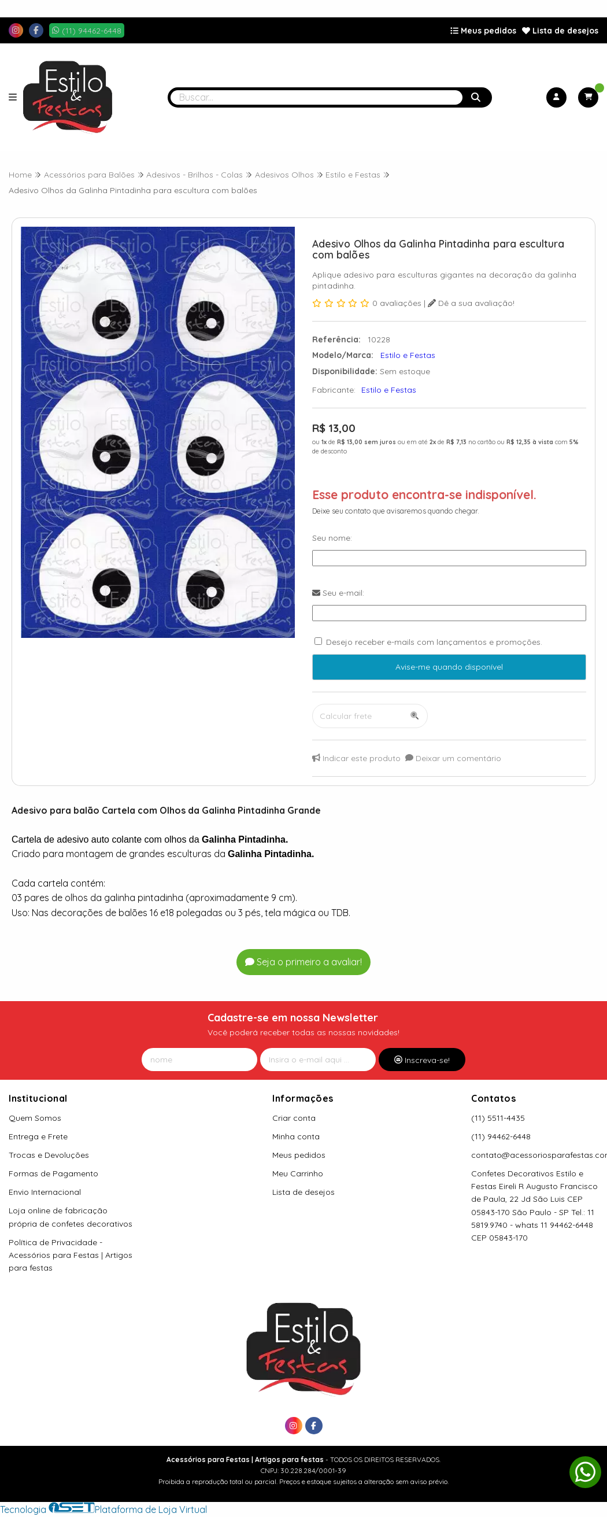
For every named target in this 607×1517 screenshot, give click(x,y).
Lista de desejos (560, 30)
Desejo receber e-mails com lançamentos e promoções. (434, 642)
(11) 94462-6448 (501, 1136)
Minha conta (296, 1136)
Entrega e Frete (38, 1136)
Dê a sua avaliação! (471, 303)
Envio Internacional (45, 1192)
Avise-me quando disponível (449, 667)
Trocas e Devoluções (49, 1155)
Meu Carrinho (297, 1173)
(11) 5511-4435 (498, 1118)
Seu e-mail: (338, 593)
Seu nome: (332, 538)
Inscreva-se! (422, 1060)
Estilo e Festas (388, 390)
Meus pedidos (483, 30)
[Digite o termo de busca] (316, 97)
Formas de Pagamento (53, 1173)
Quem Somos (35, 1118)
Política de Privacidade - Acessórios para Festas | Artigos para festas (70, 1255)
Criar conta (294, 1118)
